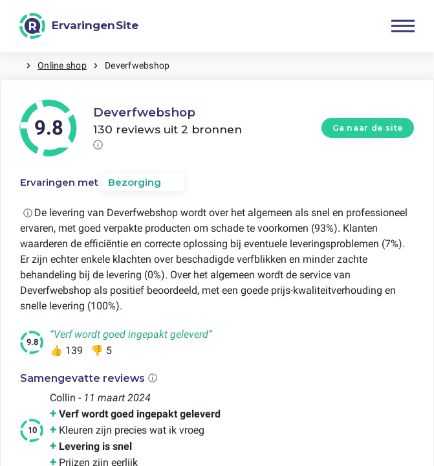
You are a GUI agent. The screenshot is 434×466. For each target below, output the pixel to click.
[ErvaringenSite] (78, 26)
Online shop (62, 65)
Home (12, 65)
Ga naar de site (368, 128)
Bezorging (134, 182)
